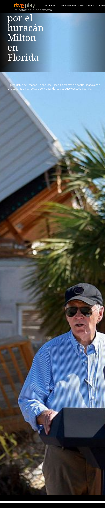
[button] (10, 5)
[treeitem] (44, 5)
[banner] (27, 5)
